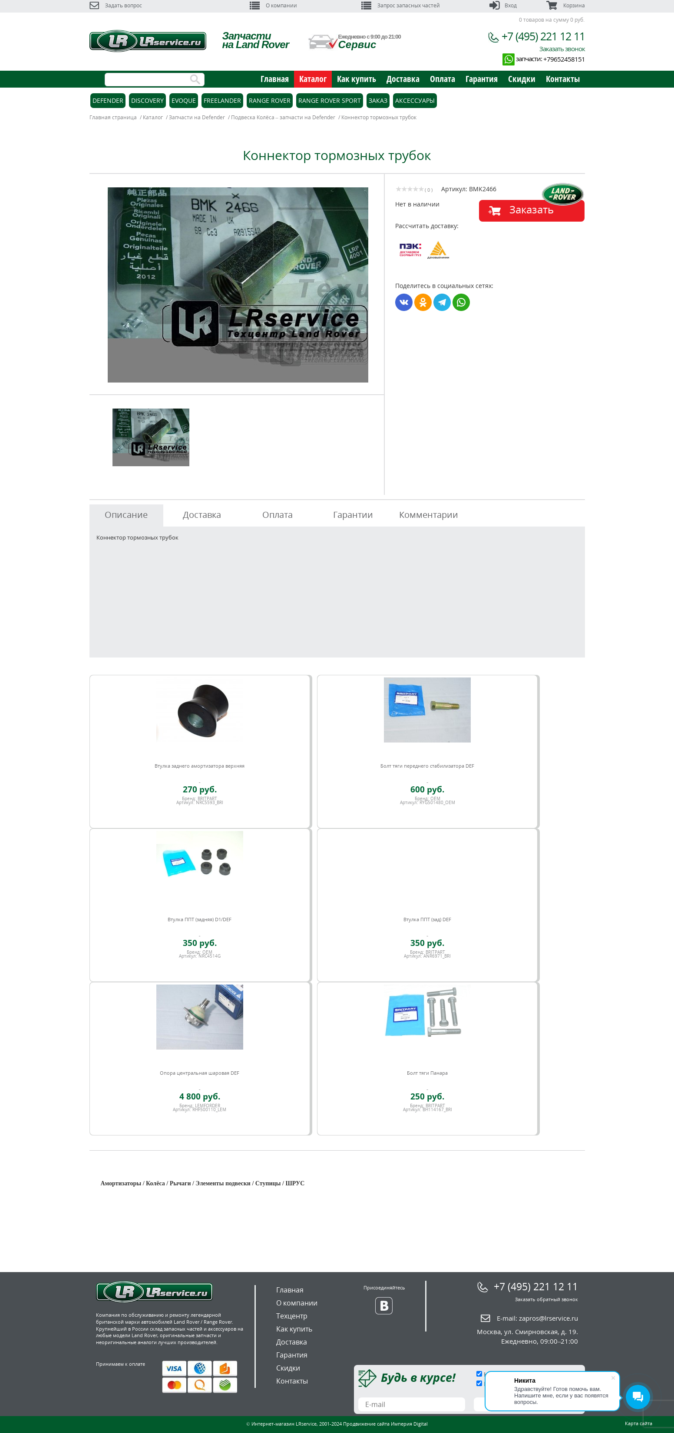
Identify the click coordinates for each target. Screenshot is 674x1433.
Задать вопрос (115, 5)
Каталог (313, 79)
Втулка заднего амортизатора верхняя (199, 765)
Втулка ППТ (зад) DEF (427, 919)
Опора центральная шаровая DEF (199, 1073)
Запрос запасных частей (400, 5)
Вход (503, 5)
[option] (238, 285)
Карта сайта (638, 1423)
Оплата (442, 79)
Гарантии (353, 514)
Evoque (184, 100)
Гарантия (482, 79)
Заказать (531, 209)
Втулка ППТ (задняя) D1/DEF (199, 919)
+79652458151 (564, 59)
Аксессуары (415, 100)
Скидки (521, 79)
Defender (108, 100)
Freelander (222, 100)
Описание (126, 514)
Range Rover (270, 100)
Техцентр (291, 1316)
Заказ (378, 100)
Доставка (403, 79)
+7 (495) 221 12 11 (543, 36)
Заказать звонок (562, 48)
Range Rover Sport (329, 100)
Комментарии (428, 514)
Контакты (563, 79)
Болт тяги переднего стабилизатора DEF (427, 765)
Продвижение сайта (366, 1423)
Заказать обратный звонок (546, 1299)
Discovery (147, 100)
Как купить (356, 79)
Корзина (565, 5)
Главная (275, 79)
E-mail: (537, 1318)
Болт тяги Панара (427, 1073)
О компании (273, 5)
